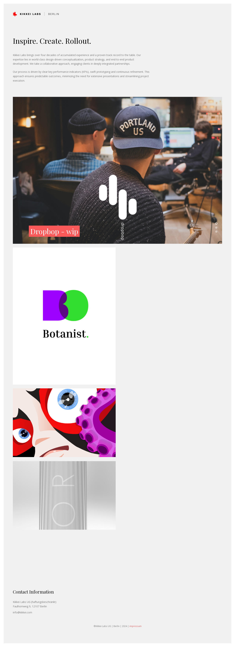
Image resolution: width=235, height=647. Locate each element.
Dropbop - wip (54, 232)
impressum (135, 626)
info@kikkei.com (22, 612)
